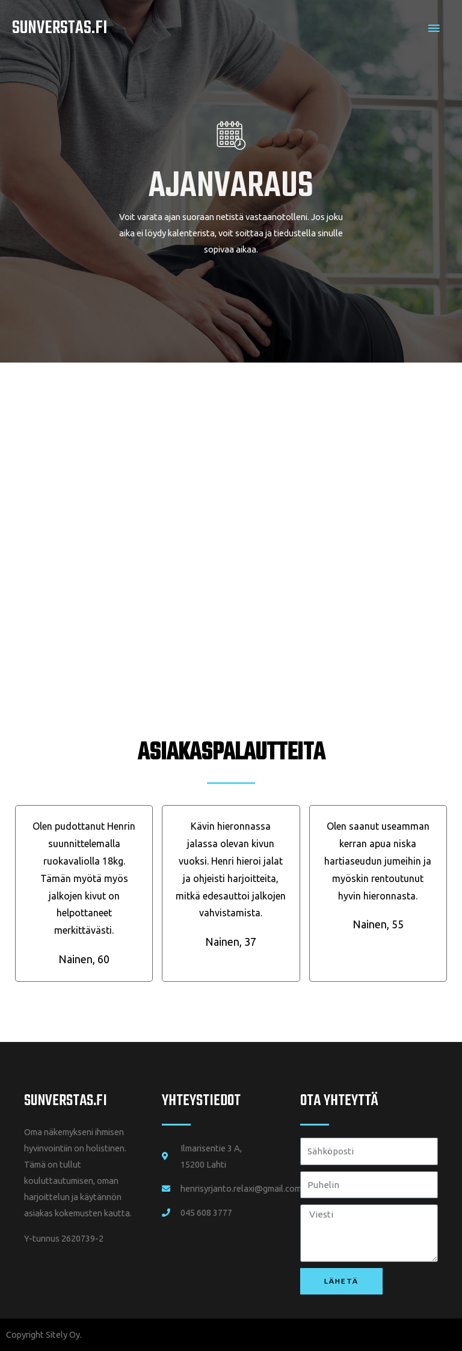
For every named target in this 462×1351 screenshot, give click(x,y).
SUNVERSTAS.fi (65, 1101)
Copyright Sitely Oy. (44, 1334)
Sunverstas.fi (59, 28)
